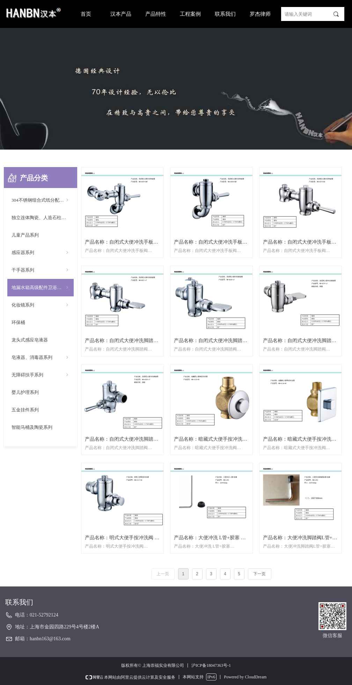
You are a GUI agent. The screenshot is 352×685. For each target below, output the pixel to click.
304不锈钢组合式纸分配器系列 (42, 200)
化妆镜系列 (40, 305)
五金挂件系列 (25, 409)
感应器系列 (40, 252)
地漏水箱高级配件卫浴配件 (40, 287)
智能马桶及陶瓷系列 (32, 427)
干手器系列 (40, 270)
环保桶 (18, 322)
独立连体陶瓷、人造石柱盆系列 (43, 217)
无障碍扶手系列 (40, 375)
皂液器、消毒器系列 (40, 357)
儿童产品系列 (25, 235)
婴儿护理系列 (25, 392)
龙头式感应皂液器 (30, 339)
